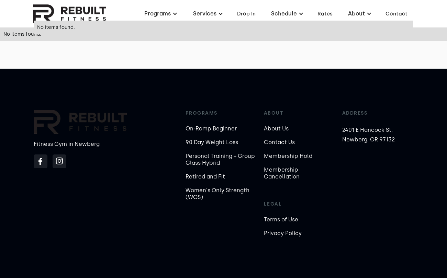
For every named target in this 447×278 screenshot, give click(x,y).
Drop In (246, 14)
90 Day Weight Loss (212, 142)
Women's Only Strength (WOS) (217, 193)
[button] (160, 13)
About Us (276, 128)
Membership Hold (288, 156)
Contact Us (279, 142)
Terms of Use (281, 219)
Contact (396, 14)
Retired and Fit (205, 176)
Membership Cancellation (282, 173)
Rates (325, 14)
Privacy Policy (283, 233)
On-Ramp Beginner (211, 128)
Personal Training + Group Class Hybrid (220, 159)
